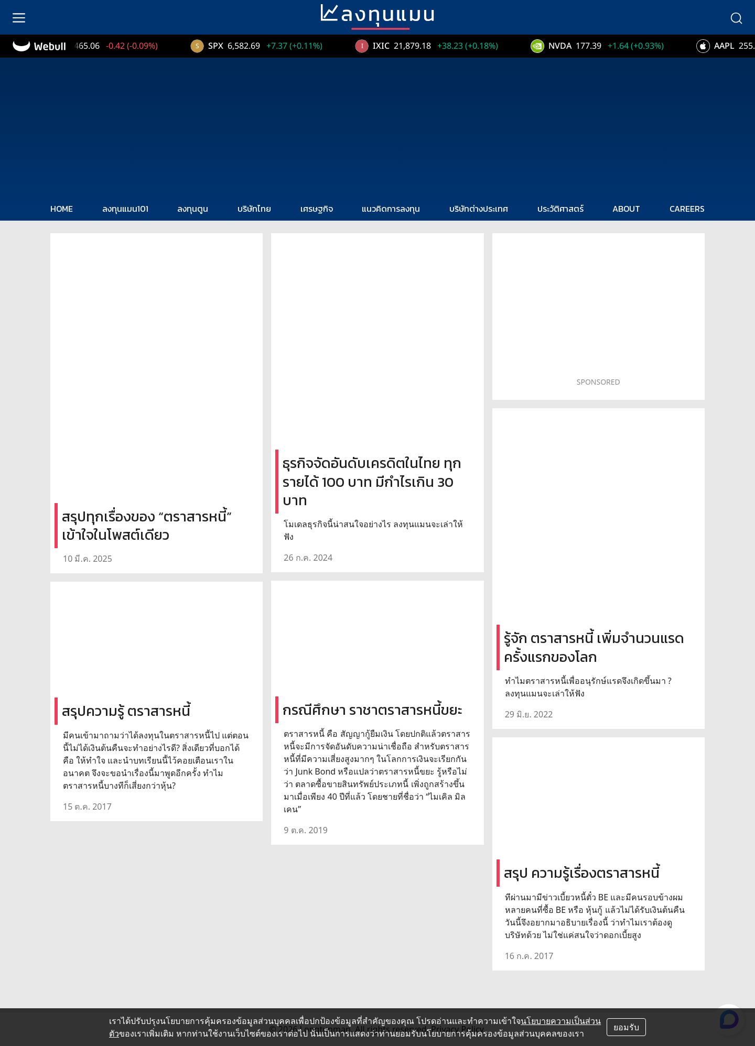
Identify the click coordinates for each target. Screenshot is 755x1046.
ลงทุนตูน (192, 208)
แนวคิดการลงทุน (391, 208)
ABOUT (626, 208)
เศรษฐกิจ (316, 208)
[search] (736, 17)
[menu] (18, 17)
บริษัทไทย (254, 208)
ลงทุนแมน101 (125, 208)
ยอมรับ (626, 1027)
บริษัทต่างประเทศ (478, 208)
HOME (61, 208)
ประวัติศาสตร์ (560, 208)
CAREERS (687, 208)
